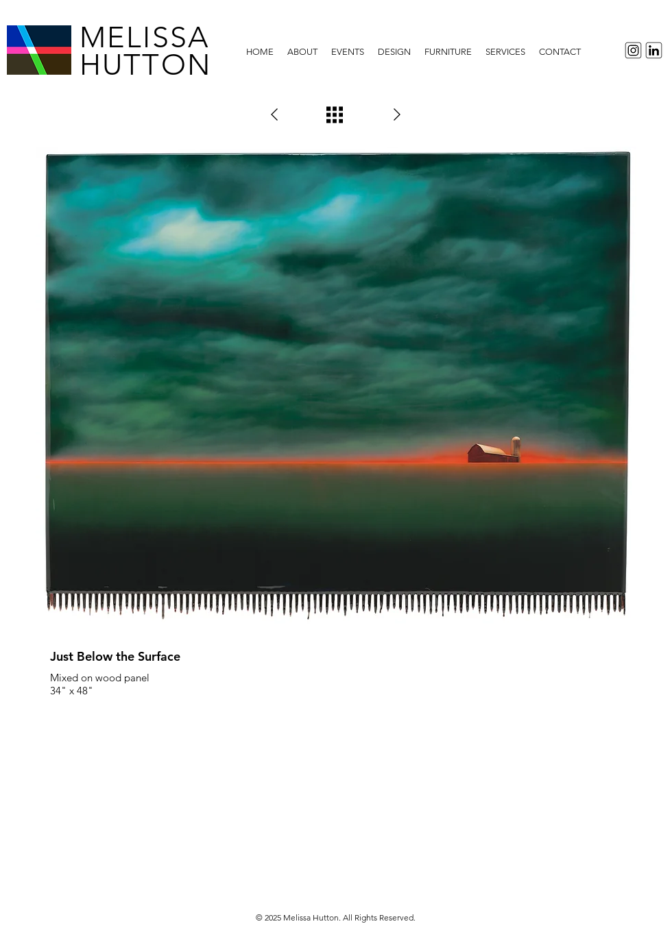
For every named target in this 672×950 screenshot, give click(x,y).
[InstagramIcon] (631, 50)
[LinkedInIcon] (656, 50)
